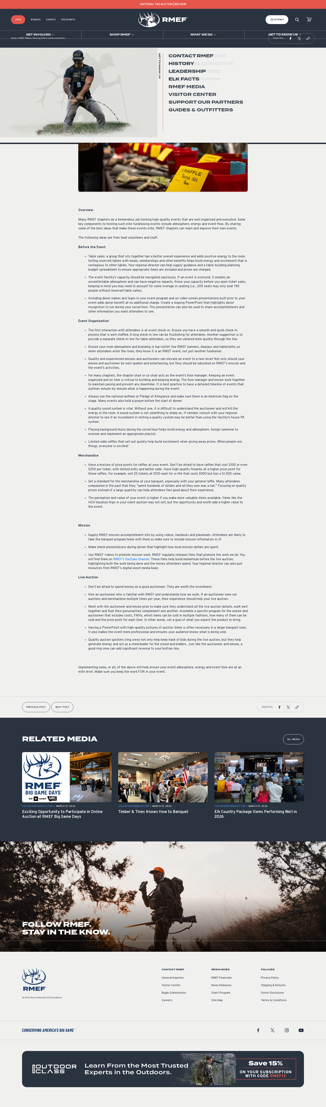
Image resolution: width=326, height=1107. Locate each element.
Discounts (68, 19)
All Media (293, 748)
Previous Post (36, 716)
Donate (36, 19)
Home (14, 47)
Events (51, 19)
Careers (167, 1009)
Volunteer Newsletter (93, 92)
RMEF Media (25, 47)
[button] (290, 47)
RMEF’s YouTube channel (131, 568)
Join (18, 19)
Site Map (217, 1009)
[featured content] (163, 1078)
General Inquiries (173, 987)
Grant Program (220, 1002)
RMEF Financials (221, 987)
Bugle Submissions (174, 1002)
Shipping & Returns (273, 994)
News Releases (221, 994)
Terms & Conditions (274, 1009)
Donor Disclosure (272, 1002)
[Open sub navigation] (40, 35)
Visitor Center (171, 994)
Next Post (62, 716)
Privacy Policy (270, 987)
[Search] (297, 19)
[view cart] (309, 19)
